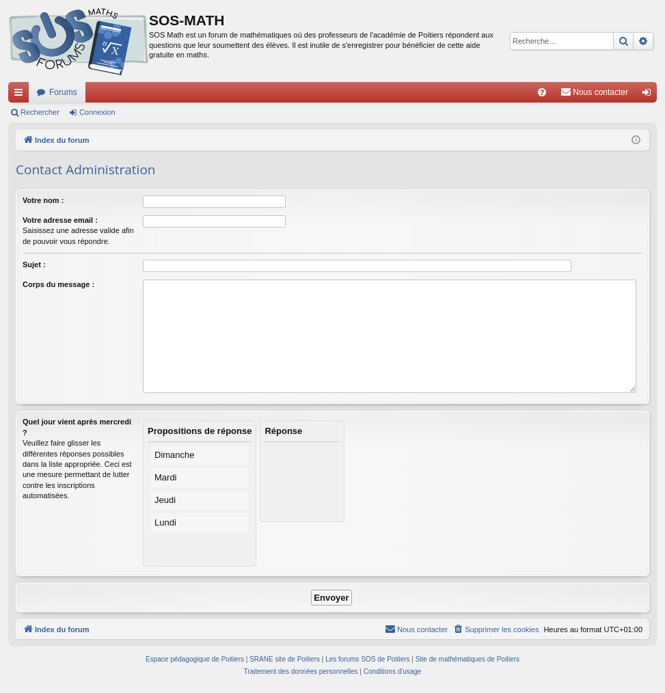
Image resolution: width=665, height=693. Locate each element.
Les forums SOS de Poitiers (367, 659)
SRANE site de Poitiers (284, 659)
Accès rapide (21, 95)
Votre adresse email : (60, 220)
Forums (63, 92)
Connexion (97, 112)
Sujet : (34, 264)
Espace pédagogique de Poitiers (195, 659)
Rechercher (40, 112)
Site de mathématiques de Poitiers (467, 659)
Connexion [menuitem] (649, 95)
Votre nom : (43, 200)
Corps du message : (58, 284)
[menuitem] (542, 92)
